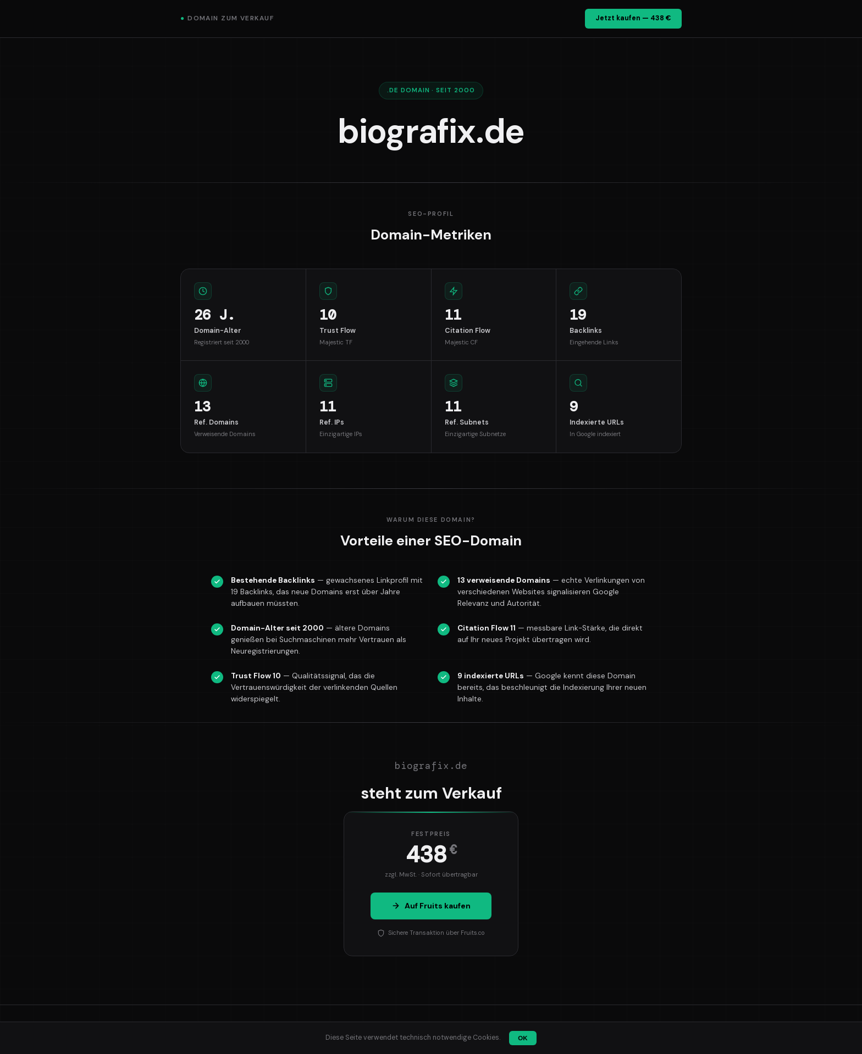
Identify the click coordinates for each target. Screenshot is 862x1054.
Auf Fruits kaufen (431, 906)
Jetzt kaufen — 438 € (633, 18)
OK (522, 1038)
